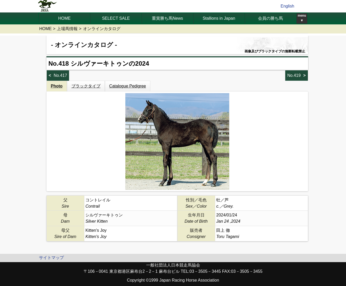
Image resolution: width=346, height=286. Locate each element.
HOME (64, 18)
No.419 (294, 75)
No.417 (60, 75)
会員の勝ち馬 (270, 18)
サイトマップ (51, 257)
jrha (47, 6)
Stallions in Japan (219, 18)
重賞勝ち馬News (167, 18)
